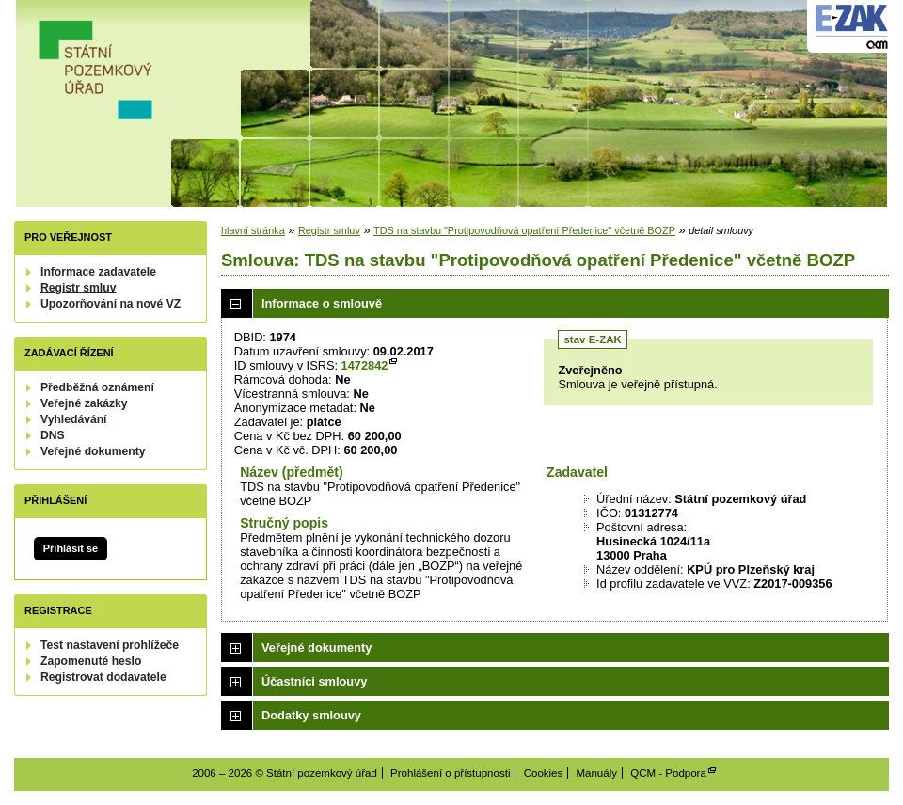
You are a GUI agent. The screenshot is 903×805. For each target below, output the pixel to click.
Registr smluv (78, 287)
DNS (52, 435)
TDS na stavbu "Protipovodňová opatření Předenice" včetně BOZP (524, 230)
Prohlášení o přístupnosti (450, 773)
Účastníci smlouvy (314, 681)
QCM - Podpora (668, 773)
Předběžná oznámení (97, 387)
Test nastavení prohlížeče (109, 645)
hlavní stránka (253, 230)
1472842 (364, 365)
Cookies (543, 773)
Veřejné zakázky (84, 403)
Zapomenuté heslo (90, 661)
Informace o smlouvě (321, 303)
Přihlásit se (70, 548)
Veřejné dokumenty (92, 451)
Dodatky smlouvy (311, 715)
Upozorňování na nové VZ (110, 303)
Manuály (596, 773)
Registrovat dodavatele (103, 677)
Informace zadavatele (98, 271)
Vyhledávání (73, 419)
